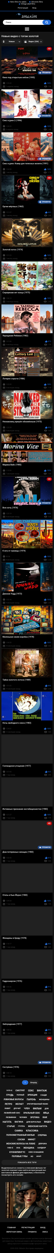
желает (19, 1104)
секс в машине (36, 1152)
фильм (37, 1108)
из (32, 1156)
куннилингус (17, 1152)
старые (11, 1126)
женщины (44, 1099)
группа (21, 1126)
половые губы (20, 1156)
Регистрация (23, 8)
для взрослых (33, 1122)
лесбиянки (11, 1117)
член (27, 1108)
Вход (34, 8)
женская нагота (37, 1126)
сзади (43, 1095)
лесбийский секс (12, 1113)
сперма (42, 1135)
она (18, 1148)
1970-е (9, 1090)
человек (23, 1117)
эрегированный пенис (37, 1104)
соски (21, 1139)
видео (47, 1122)
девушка (42, 1144)
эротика (34, 1117)
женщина (28, 1148)
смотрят (20, 1090)
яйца (46, 1113)
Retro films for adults (18, 2)
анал (38, 1156)
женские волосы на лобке (20, 1144)
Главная (11, 1227)
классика (32, 1130)
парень (31, 1099)
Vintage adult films (28, 4)
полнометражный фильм (20, 1135)
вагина (19, 1122)
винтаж (42, 1090)
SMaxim (22, 1248)
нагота (7, 1122)
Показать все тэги (27, 1162)
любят (7, 1108)
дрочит (17, 1108)
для (47, 1108)
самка (19, 1130)
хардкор (41, 1148)
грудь (9, 1095)
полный (20, 1095)
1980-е (10, 1148)
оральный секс (31, 1113)
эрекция (32, 1095)
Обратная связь (14, 1232)
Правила (32, 1232)
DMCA (45, 1232)
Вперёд (33, 1082)
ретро (8, 1104)
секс (31, 1090)
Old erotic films (37, 2)
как (45, 1117)
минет (31, 1139)
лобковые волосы (14, 1099)
